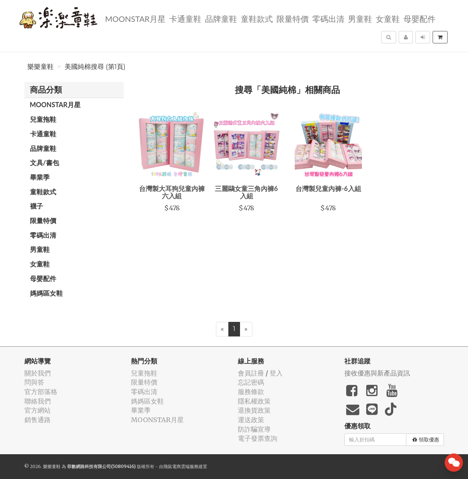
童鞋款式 (257, 18)
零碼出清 (328, 18)
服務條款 (251, 392)
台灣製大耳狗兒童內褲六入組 (172, 192)
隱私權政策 (254, 401)
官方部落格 (40, 392)
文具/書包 (44, 163)
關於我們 (37, 373)
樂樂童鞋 (40, 67)
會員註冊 (251, 373)
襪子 (36, 206)
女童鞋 (388, 18)
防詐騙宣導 (254, 429)
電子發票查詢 (257, 438)
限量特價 (292, 18)
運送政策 (251, 420)
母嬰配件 (419, 18)
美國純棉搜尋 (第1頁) (95, 67)
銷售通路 (37, 420)
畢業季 (40, 177)
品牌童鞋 (221, 18)
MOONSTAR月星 (135, 18)
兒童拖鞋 (43, 119)
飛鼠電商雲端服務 (180, 466)
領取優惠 (426, 439)
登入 (276, 373)
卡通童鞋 (185, 18)
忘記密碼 (251, 382)
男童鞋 (360, 18)
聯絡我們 (37, 401)
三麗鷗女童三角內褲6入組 (246, 192)
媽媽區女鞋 (46, 293)
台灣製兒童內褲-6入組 (328, 188)
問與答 (34, 382)
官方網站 (37, 410)
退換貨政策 (254, 410)
